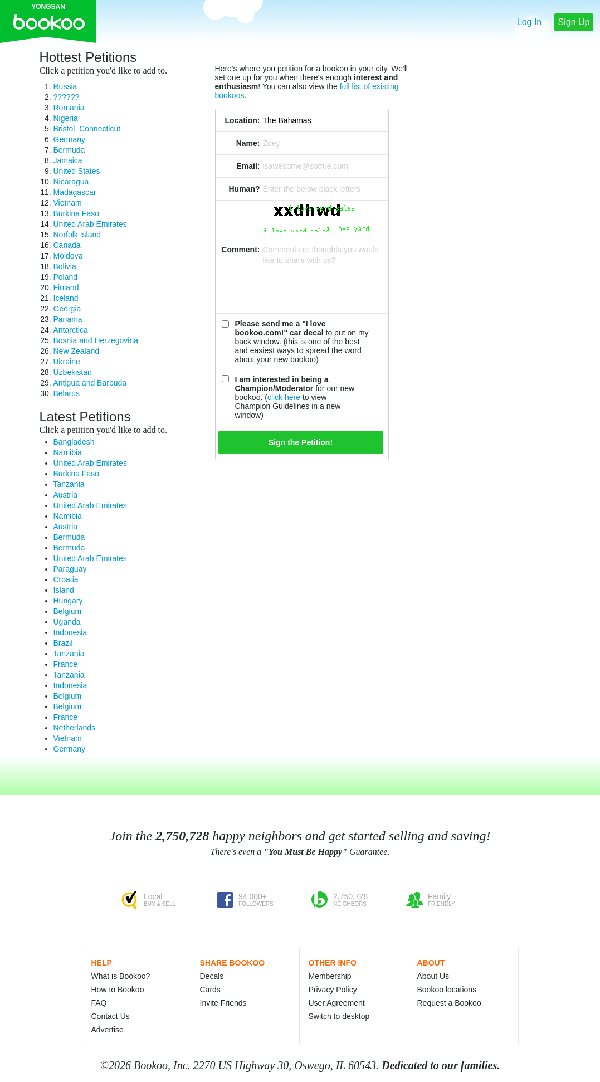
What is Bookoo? (120, 976)
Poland (65, 276)
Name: (248, 143)
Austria (65, 494)
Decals (212, 976)
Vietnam (67, 202)
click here (283, 397)
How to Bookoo (117, 989)
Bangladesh (74, 441)
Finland (66, 287)
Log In (529, 22)
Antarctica (70, 329)
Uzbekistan (72, 372)
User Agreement (337, 1002)
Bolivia (64, 266)
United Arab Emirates (90, 224)
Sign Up (574, 22)
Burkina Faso (76, 213)
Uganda (67, 621)
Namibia (67, 452)
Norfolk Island (77, 234)
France (65, 664)
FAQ (99, 1002)
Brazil (63, 643)
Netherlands (74, 727)
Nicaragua (71, 181)
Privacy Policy (333, 989)
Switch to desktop (339, 1016)
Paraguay (70, 568)
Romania (69, 107)
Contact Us (110, 1016)
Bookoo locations (447, 989)
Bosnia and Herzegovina (96, 340)
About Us (433, 976)
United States (76, 171)
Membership (330, 976)
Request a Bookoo (449, 1002)
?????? (66, 96)
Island (63, 590)
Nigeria (65, 118)
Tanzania (69, 484)
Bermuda (69, 149)
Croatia (66, 579)
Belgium (67, 611)
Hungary (68, 600)
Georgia (67, 308)
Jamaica (67, 160)
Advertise (107, 1029)
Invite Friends (223, 1002)
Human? (244, 188)
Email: (248, 166)
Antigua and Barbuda (90, 382)
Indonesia (70, 632)
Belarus (66, 393)
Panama (67, 319)
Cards (210, 989)
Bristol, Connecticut (87, 128)
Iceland (66, 298)
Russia (65, 86)
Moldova (68, 255)
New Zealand (76, 351)
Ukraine (66, 361)
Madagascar (74, 192)
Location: (242, 120)
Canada (67, 245)
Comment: (240, 249)
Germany (69, 139)
